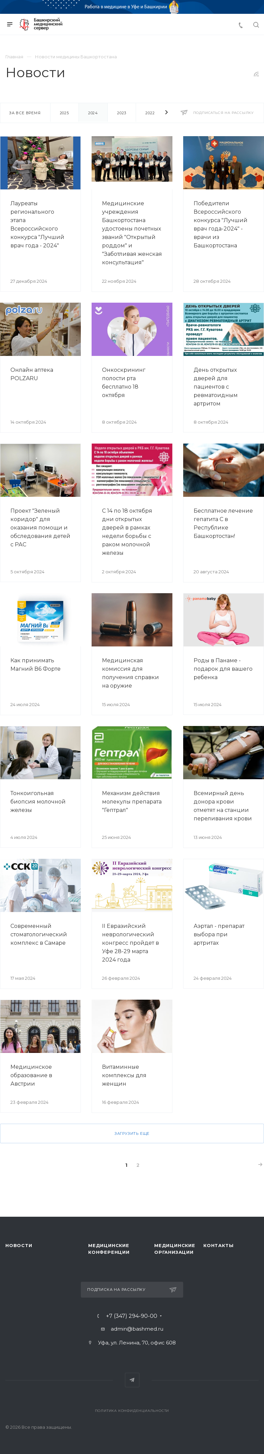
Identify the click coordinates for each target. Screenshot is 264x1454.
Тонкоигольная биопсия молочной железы (38, 801)
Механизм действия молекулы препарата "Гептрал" (132, 801)
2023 (121, 113)
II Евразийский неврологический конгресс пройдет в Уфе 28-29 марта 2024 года (130, 943)
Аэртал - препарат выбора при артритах (219, 934)
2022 (150, 113)
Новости (18, 1245)
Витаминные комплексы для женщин (124, 1075)
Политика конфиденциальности (132, 1410)
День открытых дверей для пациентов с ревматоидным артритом (216, 387)
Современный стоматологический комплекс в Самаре (38, 934)
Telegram (132, 1380)
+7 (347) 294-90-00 (131, 1316)
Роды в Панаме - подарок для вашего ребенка (223, 668)
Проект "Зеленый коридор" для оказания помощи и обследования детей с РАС (40, 528)
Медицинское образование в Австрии (31, 1075)
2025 (64, 113)
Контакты (218, 1245)
